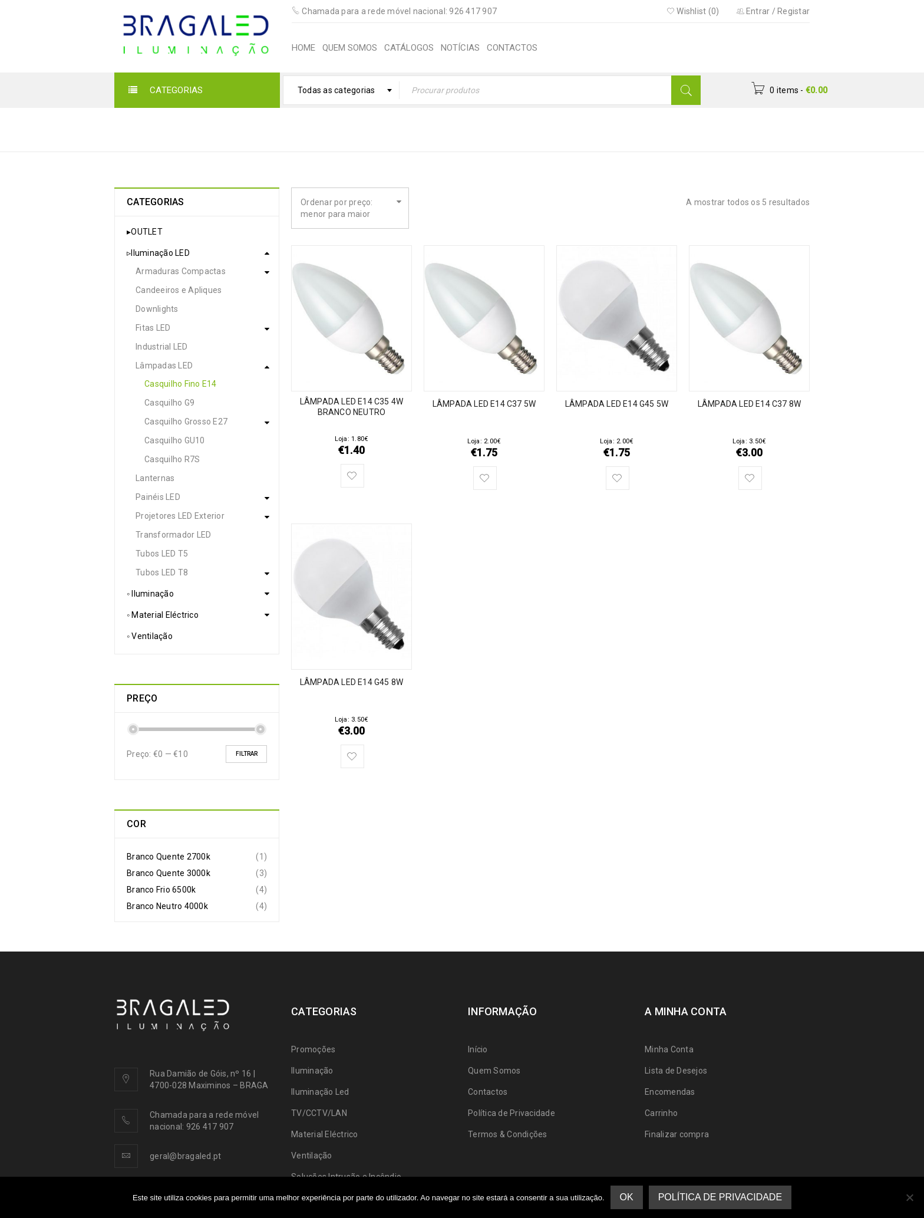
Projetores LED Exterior (180, 516)
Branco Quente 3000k (168, 873)
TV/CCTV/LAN (319, 1113)
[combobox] (341, 90)
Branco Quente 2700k (168, 856)
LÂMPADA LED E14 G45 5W (616, 404)
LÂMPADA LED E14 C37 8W (749, 404)
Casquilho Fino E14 (180, 384)
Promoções (313, 1049)
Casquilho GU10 (174, 440)
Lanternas (155, 478)
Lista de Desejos (676, 1070)
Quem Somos (494, 1070)
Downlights (157, 309)
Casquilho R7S (172, 459)
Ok (626, 1197)
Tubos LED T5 (162, 553)
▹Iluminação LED (579, 129)
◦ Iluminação (150, 593)
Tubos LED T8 (162, 572)
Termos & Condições (507, 1134)
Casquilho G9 (169, 402)
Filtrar (247, 753)
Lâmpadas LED (668, 129)
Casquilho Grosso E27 (185, 421)
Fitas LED (153, 328)
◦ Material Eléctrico (163, 615)
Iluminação (312, 1070)
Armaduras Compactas (181, 271)
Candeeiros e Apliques (179, 290)
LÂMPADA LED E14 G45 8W (351, 682)
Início (512, 129)
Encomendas (670, 1092)
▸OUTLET (145, 231)
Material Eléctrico (324, 1134)
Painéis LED (158, 497)
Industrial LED (162, 346)
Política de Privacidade (511, 1113)
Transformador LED (173, 534)
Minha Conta (669, 1049)
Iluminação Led (320, 1092)
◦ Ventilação (150, 636)
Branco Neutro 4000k (167, 906)
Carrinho (661, 1113)
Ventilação (311, 1155)
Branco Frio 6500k (161, 889)
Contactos (487, 1092)
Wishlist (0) (693, 11)
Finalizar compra (677, 1134)
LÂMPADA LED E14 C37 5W (484, 404)
